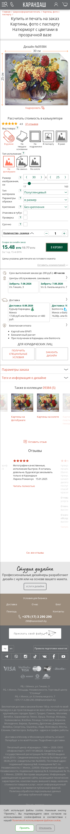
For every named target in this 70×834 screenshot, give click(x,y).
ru (5, 648)
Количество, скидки (16, 233)
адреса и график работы (54, 730)
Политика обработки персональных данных (35, 791)
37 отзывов (31, 124)
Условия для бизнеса (35, 598)
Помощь (12, 611)
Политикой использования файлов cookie (36, 820)
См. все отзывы (35, 552)
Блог (58, 604)
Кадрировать (35, 108)
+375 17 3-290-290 (24, 699)
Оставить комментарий (52, 265)
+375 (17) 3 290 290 (37, 616)
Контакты (58, 611)
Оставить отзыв (37, 441)
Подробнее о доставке (52, 740)
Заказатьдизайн (52, 353)
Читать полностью (24, 486)
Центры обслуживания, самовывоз (34, 278)
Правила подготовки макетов (51, 648)
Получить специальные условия (18, 354)
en (11, 648)
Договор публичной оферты (35, 794)
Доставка (34, 300)
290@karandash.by (36, 621)
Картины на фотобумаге (22, 408)
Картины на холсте (48, 406)
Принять (25, 828)
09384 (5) (49, 388)
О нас (35, 604)
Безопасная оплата (34, 325)
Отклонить (45, 828)
